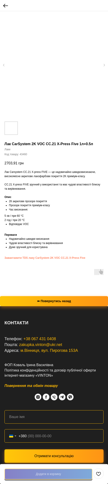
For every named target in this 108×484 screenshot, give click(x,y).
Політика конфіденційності (26, 370)
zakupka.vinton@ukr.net (40, 344)
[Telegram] (62, 397)
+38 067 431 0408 (39, 339)
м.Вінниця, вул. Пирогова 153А (49, 350)
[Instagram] (38, 397)
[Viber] (70, 397)
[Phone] (54, 397)
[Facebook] (46, 397)
